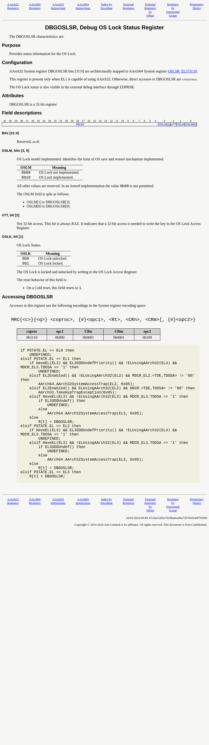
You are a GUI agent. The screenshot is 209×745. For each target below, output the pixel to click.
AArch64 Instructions (83, 6)
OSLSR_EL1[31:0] (182, 71)
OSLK (180, 124)
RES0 (80, 124)
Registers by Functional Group (172, 10)
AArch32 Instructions (58, 6)
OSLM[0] (190, 124)
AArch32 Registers (13, 6)
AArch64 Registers (35, 6)
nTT (173, 124)
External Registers (128, 6)
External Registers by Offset (150, 10)
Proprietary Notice (197, 6)
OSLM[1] (164, 124)
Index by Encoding (106, 6)
